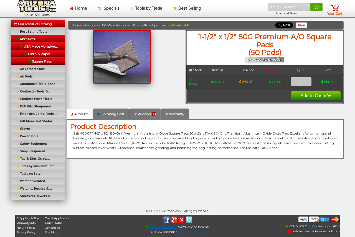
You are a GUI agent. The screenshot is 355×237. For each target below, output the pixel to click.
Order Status (53, 223)
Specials (108, 8)
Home (78, 8)
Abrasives (91, 25)
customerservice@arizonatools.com (314, 231)
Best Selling (187, 8)
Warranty (175, 114)
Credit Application (57, 218)
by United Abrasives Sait (264, 59)
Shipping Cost (110, 114)
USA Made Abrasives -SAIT (118, 25)
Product (79, 114)
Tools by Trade (146, 8)
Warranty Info (26, 223)
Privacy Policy (26, 232)
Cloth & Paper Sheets (154, 25)
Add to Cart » (316, 95)
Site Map (51, 232)
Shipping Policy (28, 218)
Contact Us (52, 228)
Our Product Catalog (33, 24)
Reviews (145, 114)
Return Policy (26, 228)
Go (316, 7)
